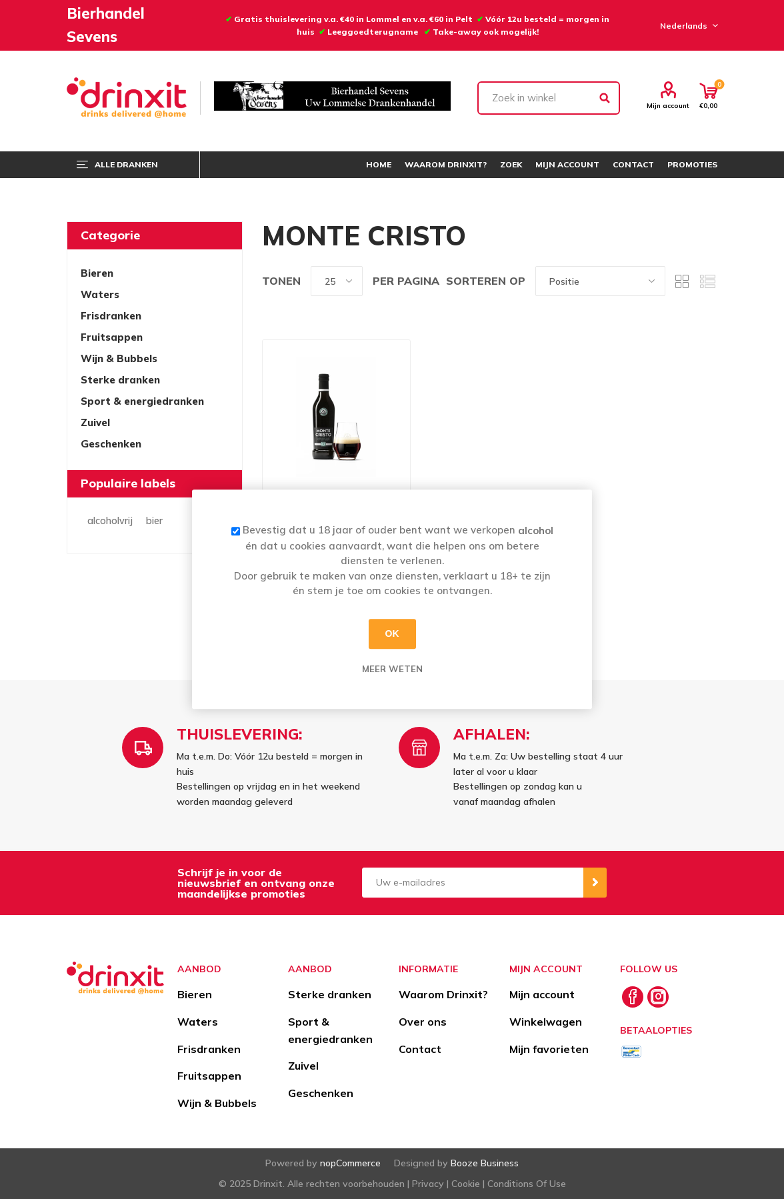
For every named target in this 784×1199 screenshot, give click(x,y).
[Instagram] (658, 997)
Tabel (682, 281)
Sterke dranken (120, 379)
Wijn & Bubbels (119, 358)
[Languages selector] (687, 25)
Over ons (423, 1021)
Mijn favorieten (549, 1049)
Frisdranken (111, 315)
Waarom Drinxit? (443, 994)
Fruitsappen (112, 337)
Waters (100, 294)
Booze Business (485, 1163)
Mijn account (668, 105)
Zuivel (95, 422)
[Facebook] (632, 997)
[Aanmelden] (472, 883)
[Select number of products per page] (337, 281)
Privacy (428, 1184)
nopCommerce (350, 1163)
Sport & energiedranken (142, 401)
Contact (420, 1049)
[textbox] (548, 98)
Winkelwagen (545, 1021)
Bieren (97, 273)
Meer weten (392, 669)
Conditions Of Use (526, 1184)
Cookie (465, 1184)
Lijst (707, 281)
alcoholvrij (110, 521)
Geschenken (111, 443)
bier (154, 521)
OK (392, 633)
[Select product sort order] (600, 281)
